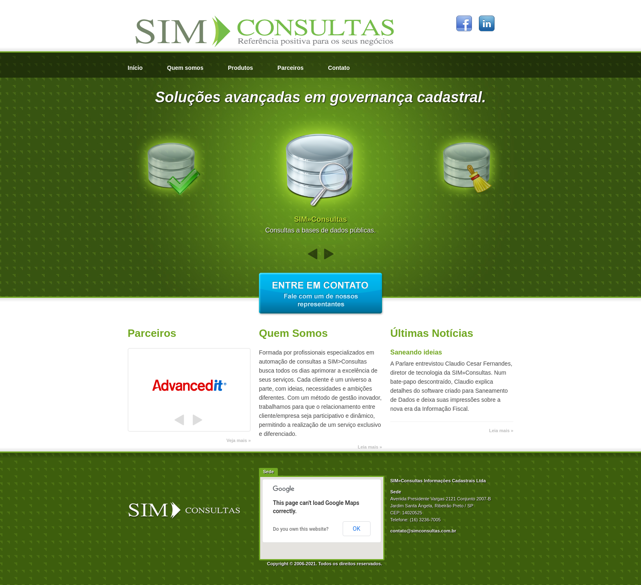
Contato (339, 67)
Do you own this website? (301, 529)
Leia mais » (370, 447)
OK (356, 528)
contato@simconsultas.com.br (423, 530)
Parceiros (290, 67)
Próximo (328, 254)
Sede (268, 471)
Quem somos (185, 67)
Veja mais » (239, 440)
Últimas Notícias (431, 333)
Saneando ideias (416, 352)
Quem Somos (293, 333)
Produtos (240, 67)
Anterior (312, 254)
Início (135, 67)
